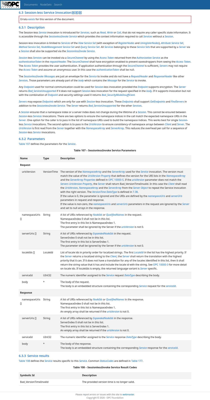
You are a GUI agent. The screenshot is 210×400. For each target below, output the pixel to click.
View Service (85, 43)
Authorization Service (148, 57)
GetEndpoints (157, 101)
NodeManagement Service (56, 47)
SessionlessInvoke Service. (51, 105)
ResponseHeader (163, 76)
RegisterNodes (126, 43)
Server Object (140, 188)
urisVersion (138, 179)
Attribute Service (170, 43)
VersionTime (99, 192)
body (81, 80)
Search (58, 4)
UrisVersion (95, 124)
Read (103, 32)
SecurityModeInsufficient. (121, 95)
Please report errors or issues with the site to (99, 394)
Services (147, 36)
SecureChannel (75, 57)
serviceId (171, 286)
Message (112, 80)
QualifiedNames (115, 214)
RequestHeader (139, 76)
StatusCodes (107, 361)
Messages (49, 76)
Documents (31, 4)
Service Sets (143, 47)
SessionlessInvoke (59, 36)
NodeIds (97, 214)
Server (182, 47)
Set (94, 43)
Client (168, 124)
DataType (111, 192)
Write (110, 32)
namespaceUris (156, 196)
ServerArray (117, 128)
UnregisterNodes (149, 43)
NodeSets (46, 4)
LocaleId (139, 252)
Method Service (27, 47)
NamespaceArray (95, 128)
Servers (164, 65)
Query (83, 47)
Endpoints (48, 101)
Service (43, 32)
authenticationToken (30, 61)
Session (169, 36)
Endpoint (29, 87)
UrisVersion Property (99, 176)
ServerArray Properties (82, 179)
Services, (85, 32)
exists (31, 19)
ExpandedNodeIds (103, 233)
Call (119, 32)
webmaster (128, 394)
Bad (104, 95)
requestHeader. (58, 61)
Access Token (107, 57)
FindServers (177, 101)
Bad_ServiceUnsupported (42, 91)
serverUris (176, 196)
